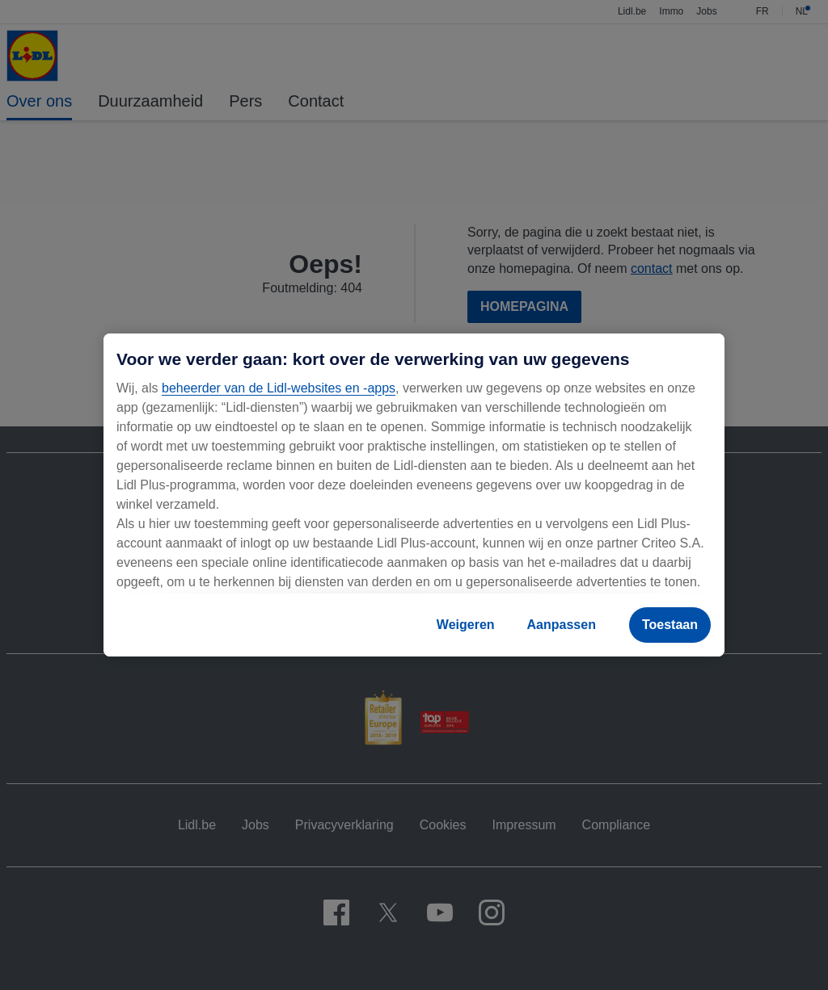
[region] (414, 495)
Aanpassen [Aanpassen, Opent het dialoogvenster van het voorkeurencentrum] (561, 624)
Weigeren (466, 624)
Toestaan (670, 624)
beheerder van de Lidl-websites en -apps (278, 388)
